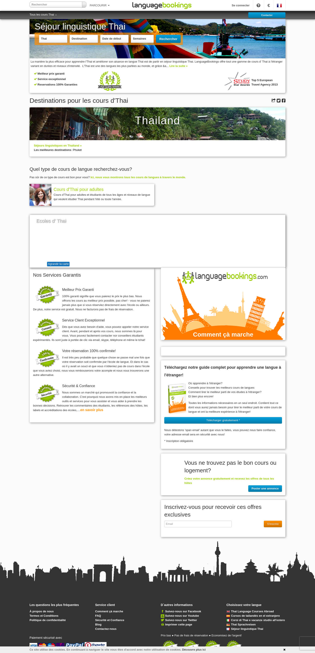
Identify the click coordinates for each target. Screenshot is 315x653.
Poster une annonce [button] (265, 488)
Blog (98, 624)
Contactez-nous (106, 628)
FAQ (98, 615)
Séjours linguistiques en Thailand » (58, 145)
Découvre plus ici (194, 649)
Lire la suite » (178, 66)
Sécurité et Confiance (109, 620)
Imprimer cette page (178, 624)
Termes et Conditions (44, 615)
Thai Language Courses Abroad (250, 611)
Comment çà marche (109, 611)
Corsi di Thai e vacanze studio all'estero (255, 620)
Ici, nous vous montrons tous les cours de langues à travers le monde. (138, 177)
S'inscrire (273, 524)
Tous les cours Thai (43, 14)
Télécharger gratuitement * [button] (223, 420)
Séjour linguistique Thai (244, 628)
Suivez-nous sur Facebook (183, 611)
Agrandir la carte (58, 263)
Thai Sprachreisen (241, 624)
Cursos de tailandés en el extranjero (253, 615)
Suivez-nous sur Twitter (181, 620)
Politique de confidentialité (48, 620)
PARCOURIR (100, 5)
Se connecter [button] (241, 5)
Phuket (77, 150)
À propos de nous (42, 611)
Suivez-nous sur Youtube (182, 615)
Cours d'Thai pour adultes (78, 189)
